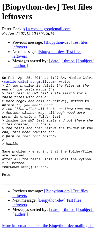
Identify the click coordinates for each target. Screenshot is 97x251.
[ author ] (20, 65)
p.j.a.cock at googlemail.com (47, 29)
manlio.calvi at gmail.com (29, 83)
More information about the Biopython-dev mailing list (48, 246)
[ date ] (55, 61)
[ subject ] (86, 61)
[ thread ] (69, 61)
